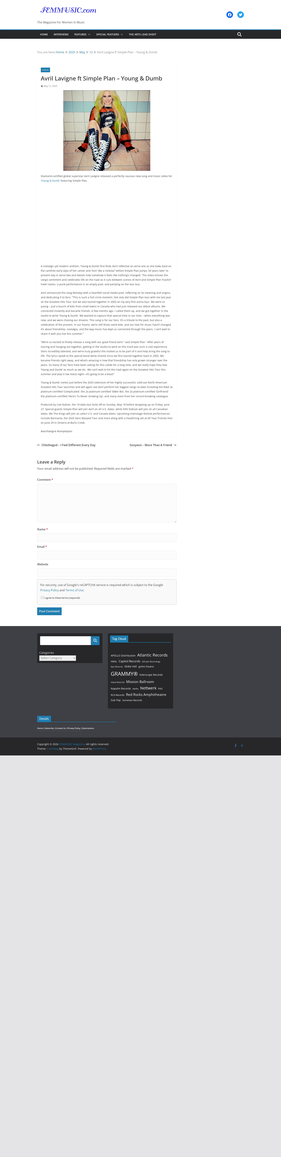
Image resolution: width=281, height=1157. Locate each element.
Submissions (88, 728)
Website (42, 564)
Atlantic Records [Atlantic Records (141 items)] (152, 655)
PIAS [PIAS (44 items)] (160, 688)
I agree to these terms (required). (60, 597)
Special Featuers (107, 34)
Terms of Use (74, 590)
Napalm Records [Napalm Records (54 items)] (121, 688)
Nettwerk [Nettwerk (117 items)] (148, 688)
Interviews (61, 34)
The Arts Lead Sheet (142, 34)
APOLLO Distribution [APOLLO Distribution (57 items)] (123, 655)
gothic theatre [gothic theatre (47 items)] (146, 666)
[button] (88, 34)
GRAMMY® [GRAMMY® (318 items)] (124, 673)
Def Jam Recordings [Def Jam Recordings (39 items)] (151, 661)
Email (42, 547)
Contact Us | (61, 728)
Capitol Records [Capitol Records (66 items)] (129, 661)
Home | (41, 728)
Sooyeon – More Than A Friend (153, 445)
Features (80, 34)
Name (42, 529)
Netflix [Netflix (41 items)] (136, 688)
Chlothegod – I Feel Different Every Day (66, 445)
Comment (45, 480)
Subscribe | (50, 728)
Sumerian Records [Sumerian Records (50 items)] (132, 700)
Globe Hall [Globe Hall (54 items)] (130, 666)
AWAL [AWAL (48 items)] (114, 661)
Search (95, 641)
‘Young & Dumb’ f (51, 180)
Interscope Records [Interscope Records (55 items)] (151, 674)
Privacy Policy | (74, 728)
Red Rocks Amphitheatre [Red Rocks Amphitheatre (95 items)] (146, 694)
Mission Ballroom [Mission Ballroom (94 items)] (140, 681)
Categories (46, 653)
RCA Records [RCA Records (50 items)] (117, 695)
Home (44, 34)
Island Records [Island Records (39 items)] (118, 682)
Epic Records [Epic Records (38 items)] (117, 666)
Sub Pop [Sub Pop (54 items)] (116, 700)
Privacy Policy (49, 590)
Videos (45, 70)
